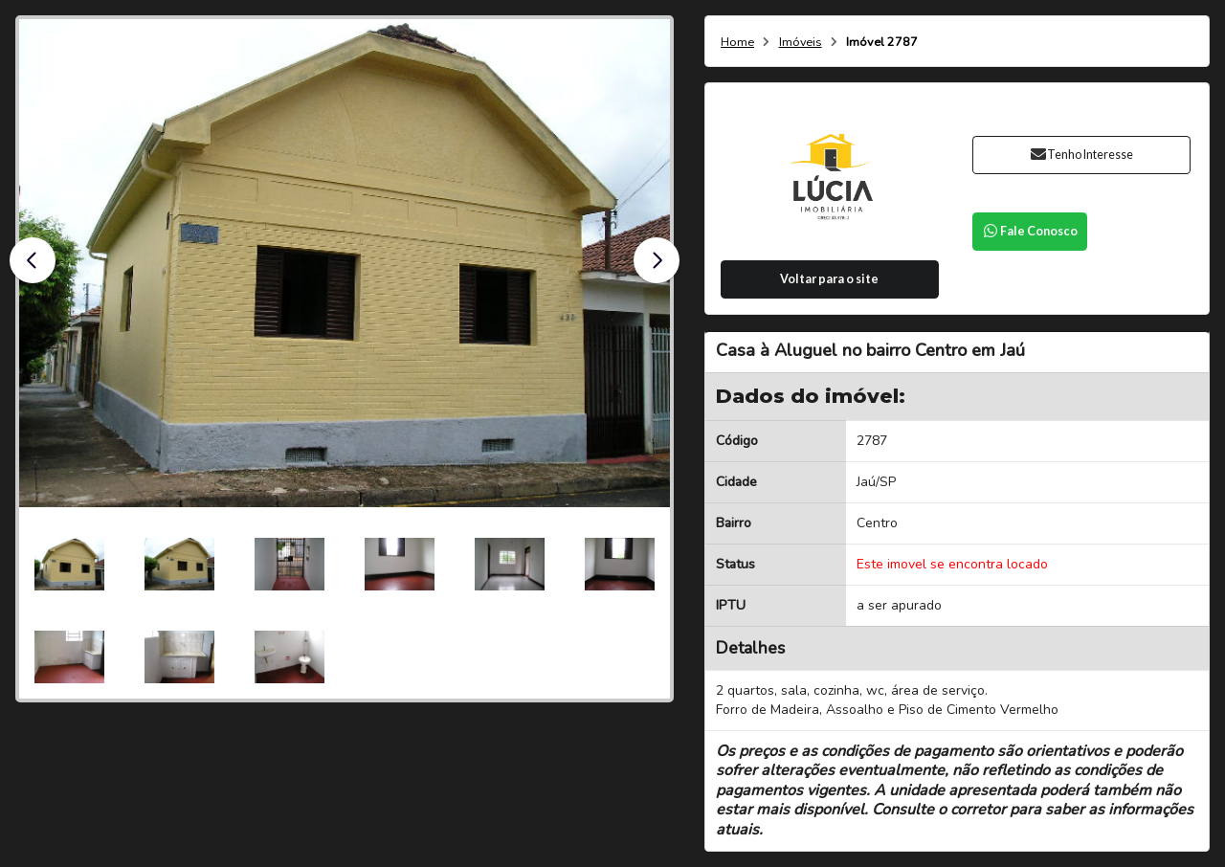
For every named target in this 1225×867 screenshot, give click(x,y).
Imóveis (800, 42)
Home (737, 42)
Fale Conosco (1030, 231)
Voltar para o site (829, 279)
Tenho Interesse (1081, 154)
